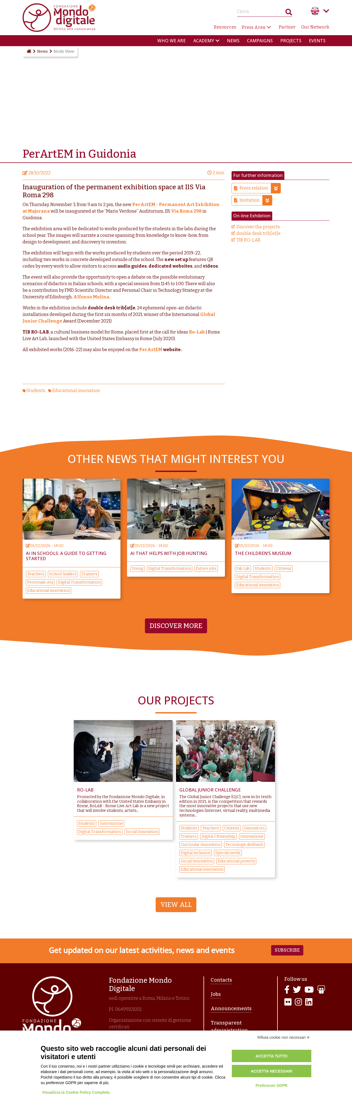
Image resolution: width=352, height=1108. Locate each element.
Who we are (171, 41)
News (233, 41)
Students (35, 390)
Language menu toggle (326, 11)
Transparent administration (229, 1026)
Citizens (283, 568)
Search (288, 13)
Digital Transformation (79, 582)
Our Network (315, 27)
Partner (287, 27)
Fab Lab (243, 568)
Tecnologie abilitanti (244, 844)
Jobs (216, 994)
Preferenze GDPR (271, 1085)
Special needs (227, 853)
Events (317, 41)
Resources (225, 27)
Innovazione (111, 823)
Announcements (231, 1009)
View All (176, 905)
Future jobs (206, 568)
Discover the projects (258, 226)
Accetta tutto (272, 1056)
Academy (203, 41)
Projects (290, 41)
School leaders (62, 574)
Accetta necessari (271, 1071)
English (315, 11)
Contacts (221, 980)
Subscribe (287, 950)
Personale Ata (40, 582)
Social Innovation (142, 831)
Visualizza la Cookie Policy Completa (76, 1092)
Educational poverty (236, 861)
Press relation (260, 188)
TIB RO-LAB (248, 240)
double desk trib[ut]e (258, 233)
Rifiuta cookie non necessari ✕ (283, 1037)
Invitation (256, 200)
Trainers (89, 574)
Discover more (176, 626)
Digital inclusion (195, 853)
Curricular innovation (201, 844)
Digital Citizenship (218, 836)
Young (137, 568)
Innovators (254, 828)
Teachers (35, 574)
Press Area (253, 27)
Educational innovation (76, 390)
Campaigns (260, 41)
